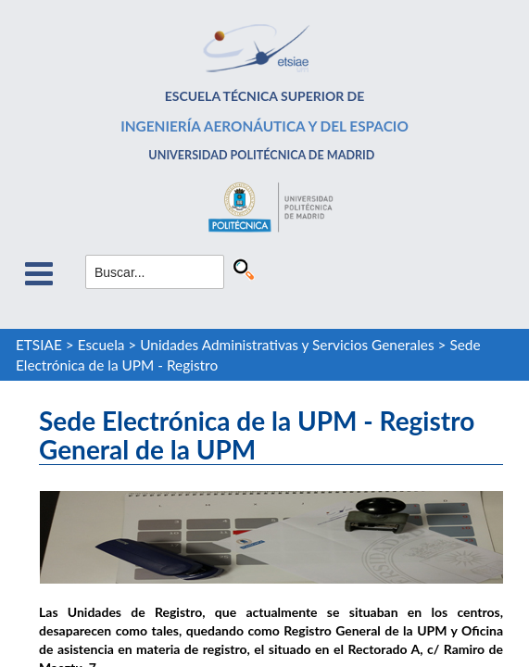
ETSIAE (39, 344)
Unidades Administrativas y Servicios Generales (287, 344)
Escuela (101, 344)
